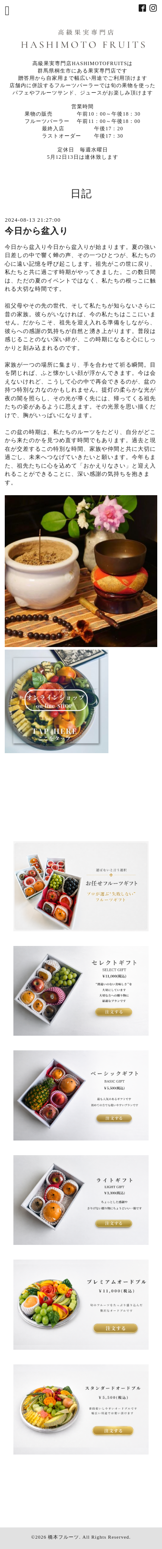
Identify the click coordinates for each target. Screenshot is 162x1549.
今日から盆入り (36, 231)
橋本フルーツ (63, 1537)
